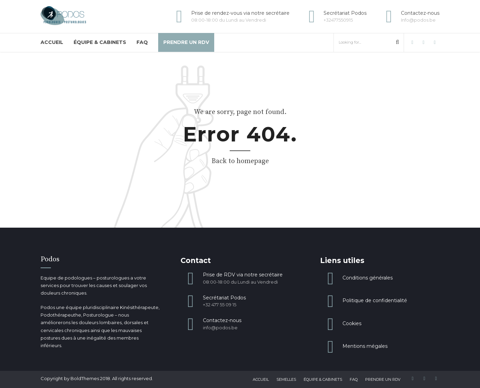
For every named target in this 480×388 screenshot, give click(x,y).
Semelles (286, 379)
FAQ (142, 42)
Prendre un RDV (186, 42)
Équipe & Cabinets (100, 42)
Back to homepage (240, 161)
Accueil (52, 42)
